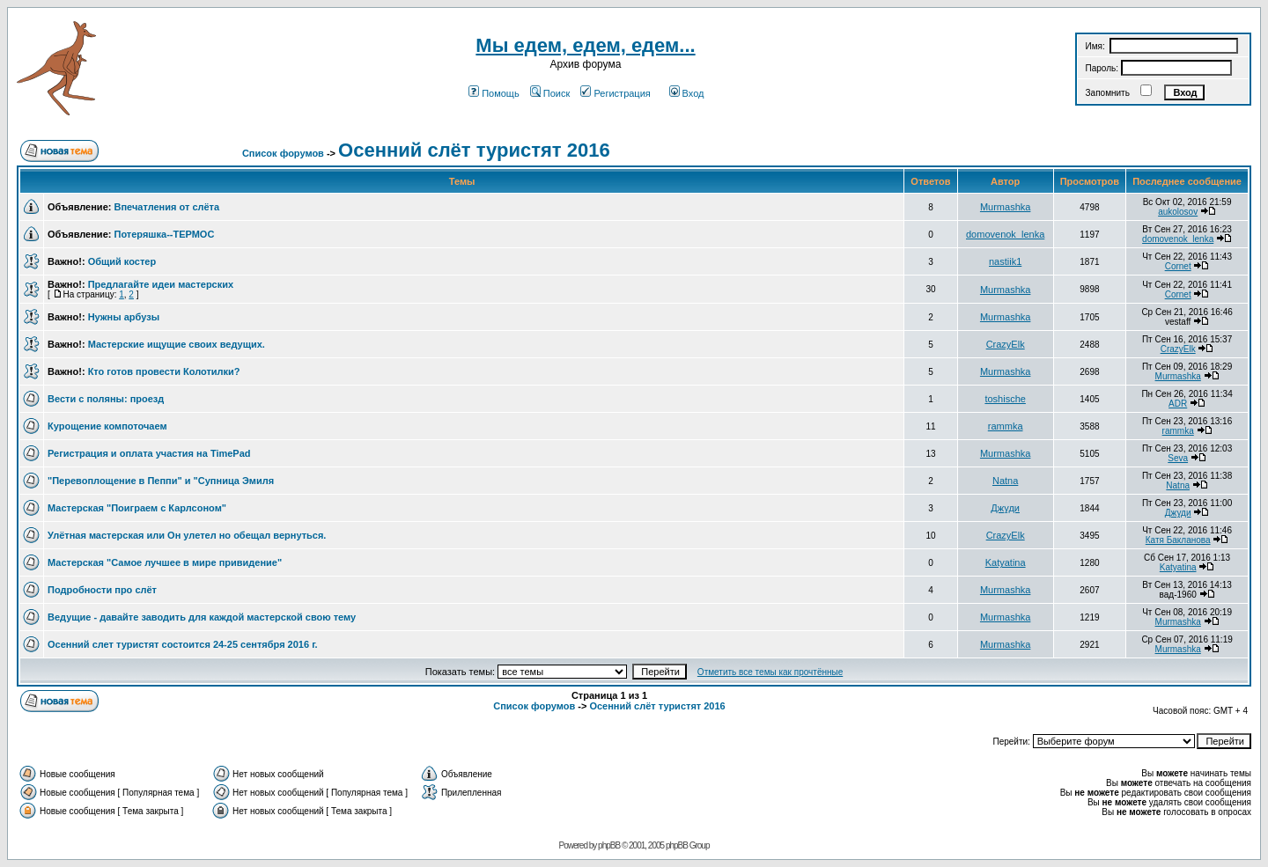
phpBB (609, 845)
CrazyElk (1005, 344)
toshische (1004, 398)
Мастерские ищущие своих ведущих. (176, 344)
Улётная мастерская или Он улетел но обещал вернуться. (187, 535)
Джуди (1005, 508)
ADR (1177, 403)
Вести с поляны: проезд (106, 398)
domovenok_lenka (1005, 234)
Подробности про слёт (102, 589)
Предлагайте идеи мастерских (161, 284)
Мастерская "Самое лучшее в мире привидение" (165, 562)
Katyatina (1005, 562)
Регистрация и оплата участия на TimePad (149, 453)
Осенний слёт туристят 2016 (474, 150)
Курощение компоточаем (107, 426)
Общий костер (122, 261)
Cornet (1178, 266)
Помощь (494, 93)
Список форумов (283, 153)
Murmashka (1005, 207)
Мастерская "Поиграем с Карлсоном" (137, 508)
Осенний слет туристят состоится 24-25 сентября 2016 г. (183, 644)
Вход (686, 93)
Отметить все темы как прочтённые (770, 672)
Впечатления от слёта (166, 207)
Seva (1178, 458)
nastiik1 (1005, 261)
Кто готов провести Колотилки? (164, 371)
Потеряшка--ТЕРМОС (164, 234)
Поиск (550, 93)
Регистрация (615, 93)
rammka (1005, 426)
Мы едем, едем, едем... (585, 45)
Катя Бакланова (1178, 540)
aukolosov (1178, 212)
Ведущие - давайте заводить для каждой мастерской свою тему (202, 617)
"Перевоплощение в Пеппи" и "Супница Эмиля (161, 480)
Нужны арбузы (123, 317)
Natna (1005, 480)
